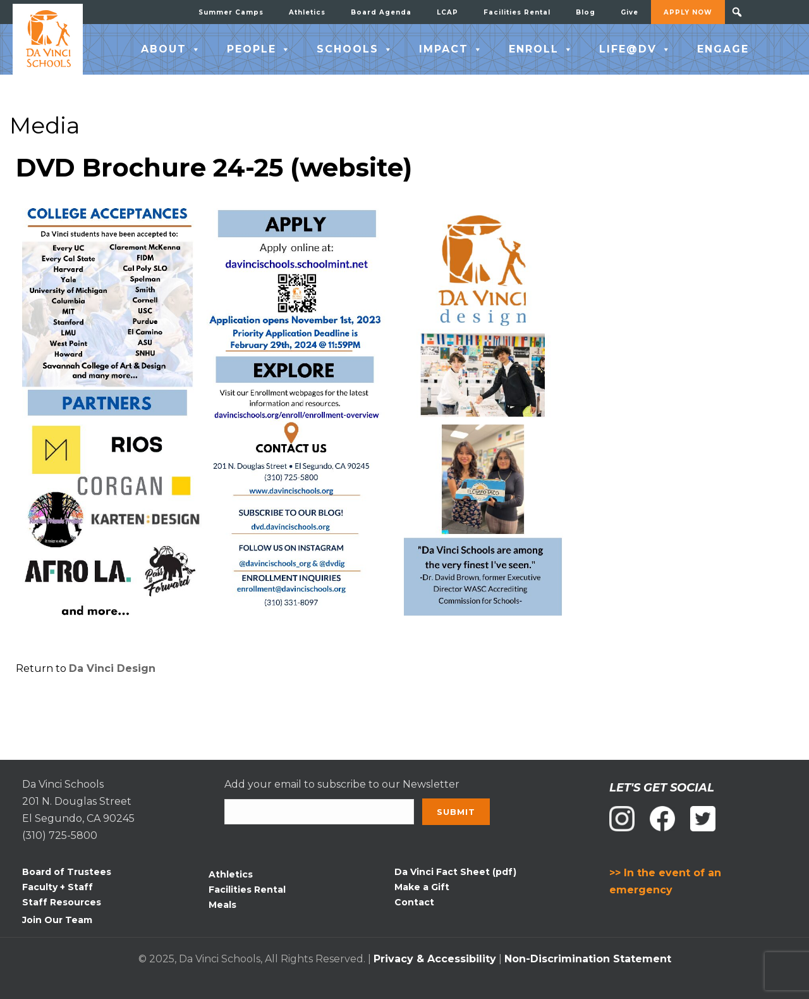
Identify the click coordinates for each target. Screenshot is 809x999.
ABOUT (171, 49)
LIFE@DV (635, 49)
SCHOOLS (355, 49)
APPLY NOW (688, 12)
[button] (737, 12)
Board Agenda (381, 12)
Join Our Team (57, 920)
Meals (222, 904)
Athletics (307, 12)
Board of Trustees (66, 872)
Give (629, 12)
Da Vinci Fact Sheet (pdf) (455, 872)
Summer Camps (231, 12)
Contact (414, 902)
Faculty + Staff (57, 887)
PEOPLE (259, 49)
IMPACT (451, 49)
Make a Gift (421, 887)
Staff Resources (61, 902)
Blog (585, 12)
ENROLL (541, 49)
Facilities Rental (517, 12)
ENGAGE (723, 49)
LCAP (447, 12)
